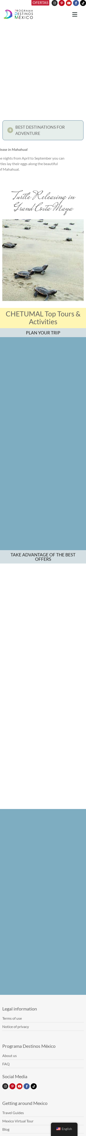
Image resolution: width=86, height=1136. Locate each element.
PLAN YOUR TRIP (43, 332)
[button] (43, 132)
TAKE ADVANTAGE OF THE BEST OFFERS (43, 592)
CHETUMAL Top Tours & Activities (43, 318)
